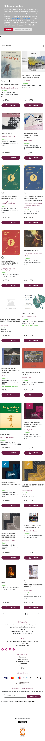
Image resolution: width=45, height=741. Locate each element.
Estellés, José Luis (29, 430)
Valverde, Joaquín (6, 270)
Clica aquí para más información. (22, 18)
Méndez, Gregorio (13, 88)
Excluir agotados (6, 45)
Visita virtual (22, 666)
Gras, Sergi (4, 88)
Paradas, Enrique (12, 203)
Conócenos (22, 657)
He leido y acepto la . (19, 702)
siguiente (40, 614)
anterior (4, 614)
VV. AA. (3, 375)
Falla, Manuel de (38, 203)
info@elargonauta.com (22, 645)
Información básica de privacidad (25, 701)
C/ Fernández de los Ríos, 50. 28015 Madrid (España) (22, 641)
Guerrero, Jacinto (6, 202)
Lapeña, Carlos (28, 590)
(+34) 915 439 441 (22, 643)
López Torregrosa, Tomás (8, 268)
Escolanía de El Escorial (30, 531)
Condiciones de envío (22, 661)
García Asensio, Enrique (8, 540)
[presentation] (15, 707)
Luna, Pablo (27, 205)
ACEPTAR (9, 29)
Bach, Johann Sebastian (31, 254)
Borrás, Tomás (28, 203)
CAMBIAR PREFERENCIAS (22, 29)
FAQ (22, 668)
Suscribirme (34, 696)
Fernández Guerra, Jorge (8, 136)
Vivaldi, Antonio (26, 377)
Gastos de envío (22, 663)
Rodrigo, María (28, 140)
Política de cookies (22, 659)
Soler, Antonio (26, 80)
